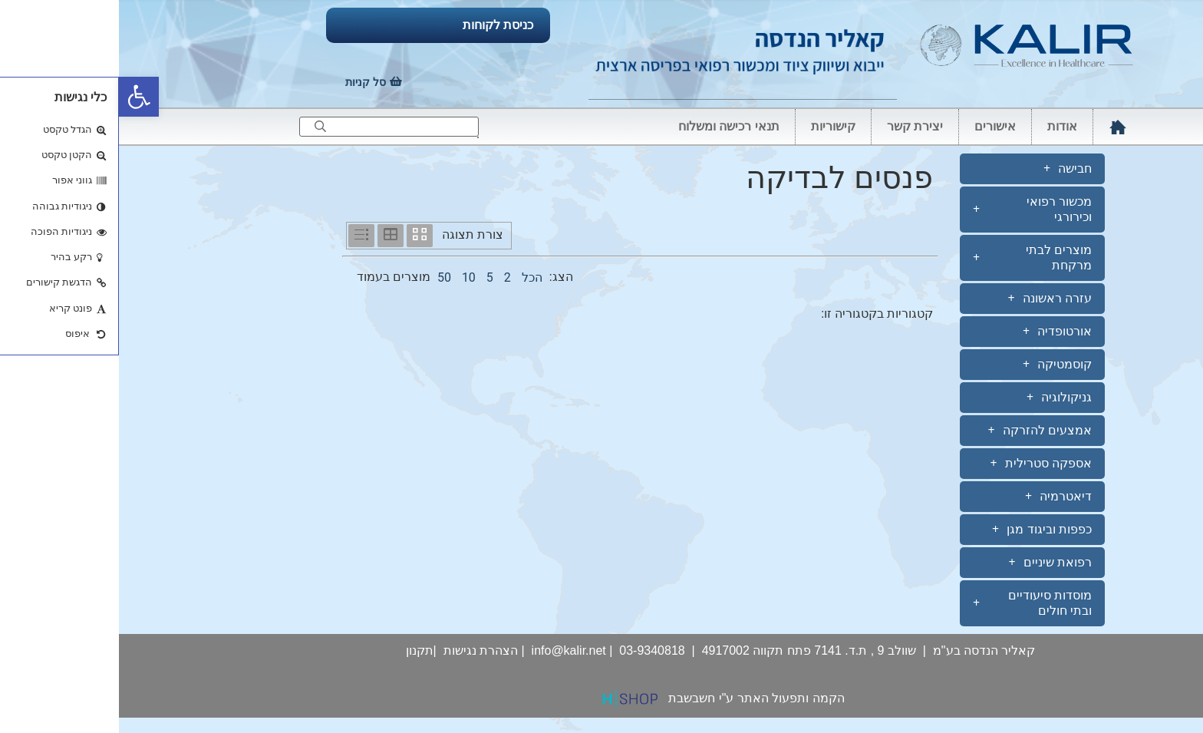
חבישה (948, 169)
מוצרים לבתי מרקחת (913, 257)
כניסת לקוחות (379, 24)
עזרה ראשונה (930, 298)
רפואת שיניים (931, 562)
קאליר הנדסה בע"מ (865, 650)
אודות (943, 126)
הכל (413, 277)
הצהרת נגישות (362, 650)
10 (350, 277)
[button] (20, 97)
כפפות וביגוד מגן (923, 529)
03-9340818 (532, 650)
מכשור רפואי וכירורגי (913, 209)
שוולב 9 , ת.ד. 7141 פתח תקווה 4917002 (690, 650)
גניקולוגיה (940, 397)
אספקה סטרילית (922, 463)
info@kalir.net (450, 650)
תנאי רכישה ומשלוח (610, 126)
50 (325, 277)
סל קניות (247, 82)
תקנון (301, 650)
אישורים (876, 126)
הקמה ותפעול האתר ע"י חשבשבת (637, 698)
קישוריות (714, 126)
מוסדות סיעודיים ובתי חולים (913, 603)
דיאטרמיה (939, 496)
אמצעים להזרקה (920, 430)
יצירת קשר (796, 126)
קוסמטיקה (938, 364)
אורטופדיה (938, 331)
